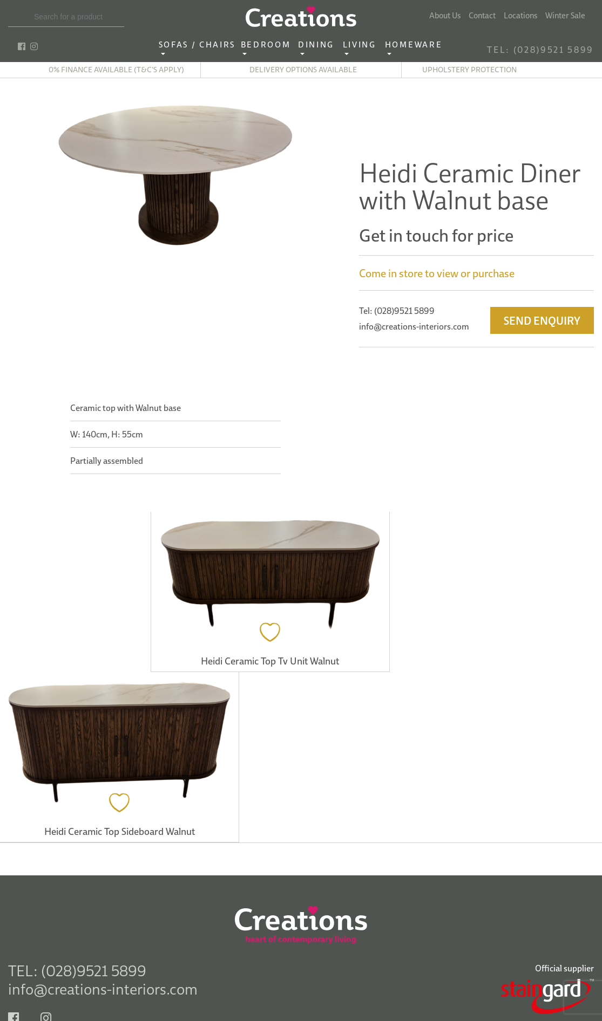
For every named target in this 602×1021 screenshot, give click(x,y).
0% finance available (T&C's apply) (116, 69)
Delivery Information (148, 983)
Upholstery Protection (469, 69)
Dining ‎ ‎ (319, 45)
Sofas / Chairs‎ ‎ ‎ (199, 45)
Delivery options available (303, 69)
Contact (482, 15)
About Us (445, 15)
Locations (520, 15)
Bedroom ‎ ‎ (269, 45)
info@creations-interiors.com (414, 322)
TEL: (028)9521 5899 (540, 50)
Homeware (413, 45)
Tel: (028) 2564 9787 (397, 939)
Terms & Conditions (49, 983)
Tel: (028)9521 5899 (397, 307)
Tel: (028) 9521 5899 (46, 939)
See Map (23, 906)
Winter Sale (565, 15)
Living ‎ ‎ (362, 45)
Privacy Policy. (331, 1012)
